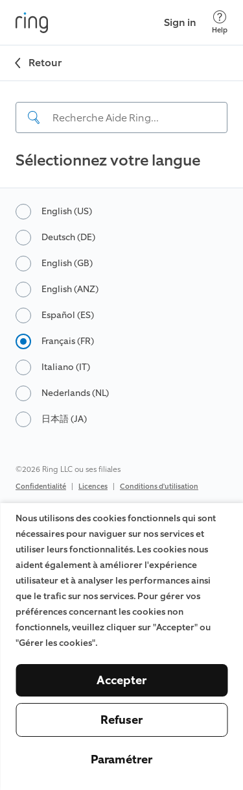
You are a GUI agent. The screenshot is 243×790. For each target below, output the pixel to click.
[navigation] (121, 107)
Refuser (121, 720)
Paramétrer (121, 759)
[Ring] (32, 22)
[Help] (219, 22)
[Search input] (121, 117)
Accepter (121, 680)
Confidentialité (41, 486)
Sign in (180, 22)
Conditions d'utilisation (159, 486)
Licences (93, 486)
